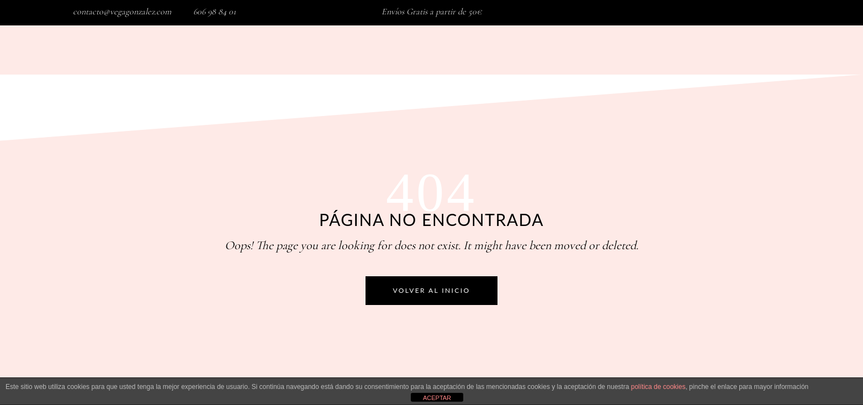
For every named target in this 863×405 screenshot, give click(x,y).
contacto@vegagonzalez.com (122, 11)
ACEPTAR (437, 398)
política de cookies (658, 387)
